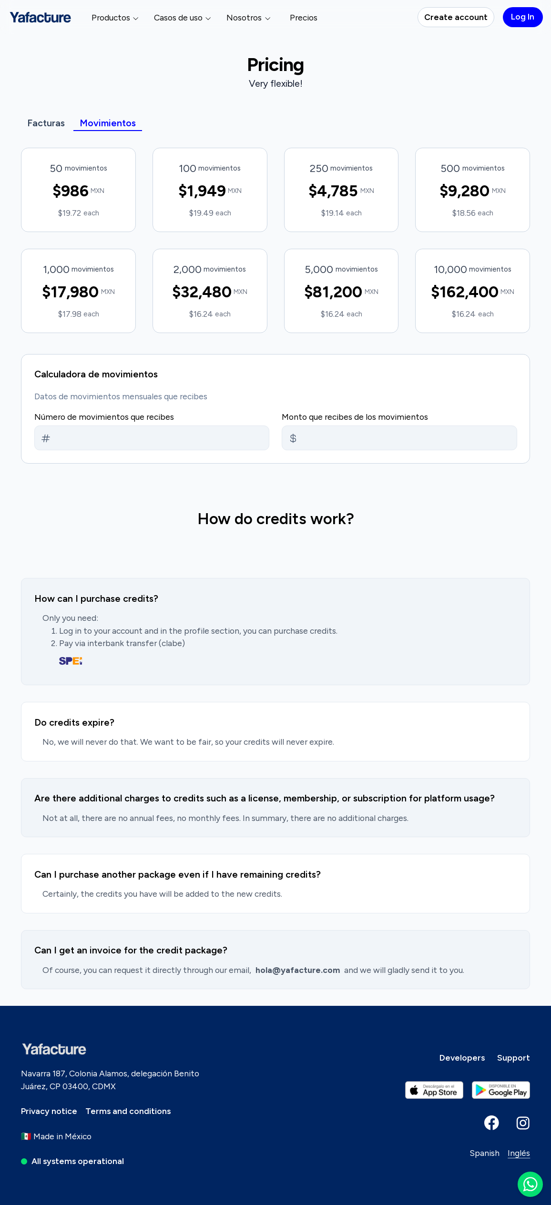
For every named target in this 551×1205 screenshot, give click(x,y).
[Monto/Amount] (46, 438)
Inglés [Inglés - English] (519, 1153)
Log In (522, 16)
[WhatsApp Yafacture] (530, 1184)
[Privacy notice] (49, 1111)
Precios (303, 17)
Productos (116, 17)
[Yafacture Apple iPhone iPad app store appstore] (501, 1090)
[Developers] (462, 1058)
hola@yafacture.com (297, 970)
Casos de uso (183, 17)
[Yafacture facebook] (491, 1122)
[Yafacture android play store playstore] (434, 1090)
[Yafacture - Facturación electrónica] (41, 17)
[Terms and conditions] (128, 1111)
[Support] (513, 1058)
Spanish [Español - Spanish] (484, 1153)
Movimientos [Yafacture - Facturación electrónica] (108, 123)
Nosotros (248, 17)
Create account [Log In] (456, 17)
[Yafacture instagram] (523, 1122)
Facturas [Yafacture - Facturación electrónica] (46, 123)
